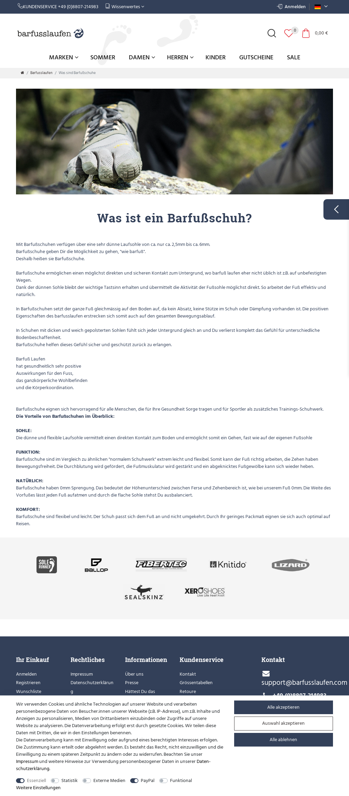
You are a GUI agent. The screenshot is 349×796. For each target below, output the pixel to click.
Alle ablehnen (283, 739)
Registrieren (28, 683)
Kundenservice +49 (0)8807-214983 (58, 7)
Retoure (188, 691)
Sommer (102, 57)
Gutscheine (256, 57)
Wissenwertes (124, 7)
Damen (142, 57)
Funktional (181, 780)
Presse (131, 683)
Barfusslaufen (41, 73)
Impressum (82, 674)
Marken (63, 57)
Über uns (134, 674)
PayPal (147, 780)
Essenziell (36, 780)
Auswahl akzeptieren (283, 723)
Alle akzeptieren (283, 707)
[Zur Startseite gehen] (22, 73)
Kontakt (188, 674)
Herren (180, 57)
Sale (293, 57)
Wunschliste (28, 691)
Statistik (69, 780)
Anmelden (26, 674)
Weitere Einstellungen (38, 787)
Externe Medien (109, 780)
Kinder (216, 57)
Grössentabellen (196, 683)
